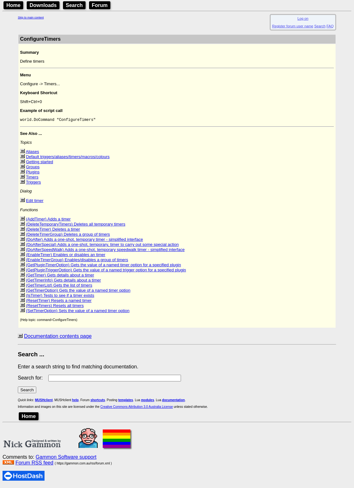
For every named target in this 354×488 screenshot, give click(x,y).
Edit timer (35, 201)
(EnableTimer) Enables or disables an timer (66, 255)
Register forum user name (292, 26)
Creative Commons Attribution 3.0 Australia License (137, 407)
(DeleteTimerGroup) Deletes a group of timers (68, 235)
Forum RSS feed (34, 463)
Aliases (32, 152)
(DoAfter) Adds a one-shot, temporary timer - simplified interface (84, 240)
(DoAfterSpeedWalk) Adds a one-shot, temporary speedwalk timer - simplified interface (105, 250)
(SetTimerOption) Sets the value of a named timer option (77, 311)
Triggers (33, 183)
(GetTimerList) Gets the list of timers (59, 286)
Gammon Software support (66, 458)
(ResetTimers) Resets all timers (55, 306)
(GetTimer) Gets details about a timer (60, 276)
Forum (100, 5)
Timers (32, 178)
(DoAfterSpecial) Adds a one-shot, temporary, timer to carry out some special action (102, 245)
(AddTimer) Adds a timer (48, 220)
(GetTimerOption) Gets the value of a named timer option (78, 291)
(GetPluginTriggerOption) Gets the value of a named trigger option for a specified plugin (106, 270)
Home (13, 5)
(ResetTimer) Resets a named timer (59, 301)
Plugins (33, 173)
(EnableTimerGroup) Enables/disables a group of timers (77, 260)
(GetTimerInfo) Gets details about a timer (63, 281)
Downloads (43, 5)
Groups (33, 167)
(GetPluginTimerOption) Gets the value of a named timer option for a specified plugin (103, 265)
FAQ (330, 26)
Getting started (39, 162)
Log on (302, 18)
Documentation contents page (58, 337)
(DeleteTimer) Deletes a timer (53, 230)
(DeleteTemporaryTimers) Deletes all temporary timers (75, 225)
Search (74, 5)
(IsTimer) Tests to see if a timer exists (60, 296)
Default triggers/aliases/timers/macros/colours (68, 157)
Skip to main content (31, 17)
